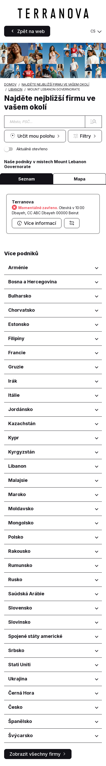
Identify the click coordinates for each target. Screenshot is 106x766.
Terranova (23, 201)
